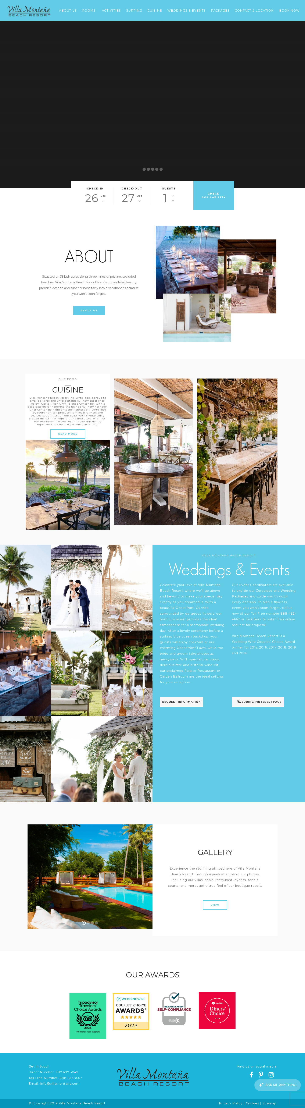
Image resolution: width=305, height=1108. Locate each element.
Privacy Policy (231, 1103)
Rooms (89, 11)
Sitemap (269, 1103)
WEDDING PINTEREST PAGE (259, 701)
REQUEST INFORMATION (181, 701)
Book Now (289, 11)
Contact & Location (254, 11)
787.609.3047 (67, 1072)
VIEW (215, 904)
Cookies (252, 1103)
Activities (111, 11)
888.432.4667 (71, 1078)
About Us (68, 11)
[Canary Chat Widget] (277, 1085)
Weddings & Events (186, 11)
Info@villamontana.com (60, 1084)
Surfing (134, 11)
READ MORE (68, 433)
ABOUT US (89, 310)
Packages (220, 11)
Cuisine (154, 11)
